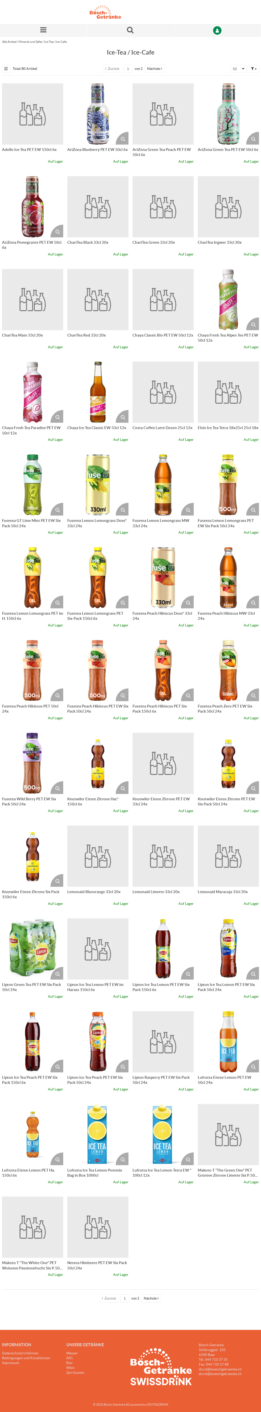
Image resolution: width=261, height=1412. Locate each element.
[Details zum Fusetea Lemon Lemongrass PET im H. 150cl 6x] (32, 577)
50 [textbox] (235, 69)
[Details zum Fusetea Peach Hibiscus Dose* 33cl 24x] (163, 577)
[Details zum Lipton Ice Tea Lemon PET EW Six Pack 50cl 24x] (228, 949)
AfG (69, 1358)
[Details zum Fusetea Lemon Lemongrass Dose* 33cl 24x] (97, 485)
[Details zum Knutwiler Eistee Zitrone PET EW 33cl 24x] (163, 763)
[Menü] (43, 30)
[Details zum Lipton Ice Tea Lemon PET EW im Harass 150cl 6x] (97, 949)
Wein (70, 1368)
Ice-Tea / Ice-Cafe (55, 41)
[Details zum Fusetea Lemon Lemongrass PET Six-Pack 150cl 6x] (97, 577)
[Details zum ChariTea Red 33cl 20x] (97, 299)
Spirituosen (75, 1372)
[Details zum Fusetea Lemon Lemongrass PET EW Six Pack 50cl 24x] (228, 485)
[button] (155, 69)
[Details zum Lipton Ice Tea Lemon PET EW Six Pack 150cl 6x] (163, 949)
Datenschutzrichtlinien (20, 1353)
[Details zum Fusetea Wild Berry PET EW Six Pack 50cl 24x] (32, 763)
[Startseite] (114, 12)
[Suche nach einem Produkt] (130, 30)
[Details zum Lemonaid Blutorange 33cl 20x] (97, 856)
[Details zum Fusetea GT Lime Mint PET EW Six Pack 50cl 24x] (32, 485)
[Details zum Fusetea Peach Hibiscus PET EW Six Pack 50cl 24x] (97, 670)
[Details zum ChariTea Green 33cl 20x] (163, 206)
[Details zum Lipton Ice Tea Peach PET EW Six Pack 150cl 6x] (32, 1041)
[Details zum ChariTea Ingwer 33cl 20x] (228, 206)
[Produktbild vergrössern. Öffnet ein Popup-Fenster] (122, 138)
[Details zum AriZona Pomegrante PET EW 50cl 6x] (32, 206)
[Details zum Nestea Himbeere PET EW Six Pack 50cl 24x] (97, 1227)
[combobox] (238, 69)
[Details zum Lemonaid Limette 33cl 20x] (163, 856)
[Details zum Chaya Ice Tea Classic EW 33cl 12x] (97, 392)
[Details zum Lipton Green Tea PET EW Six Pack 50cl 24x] (32, 949)
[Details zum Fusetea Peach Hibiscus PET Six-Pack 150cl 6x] (163, 670)
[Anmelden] (217, 30)
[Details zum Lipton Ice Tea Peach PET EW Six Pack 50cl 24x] (97, 1041)
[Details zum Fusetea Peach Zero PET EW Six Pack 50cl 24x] (228, 670)
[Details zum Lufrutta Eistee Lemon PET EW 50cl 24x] (228, 1041)
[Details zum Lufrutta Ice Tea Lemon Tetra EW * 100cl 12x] (163, 1134)
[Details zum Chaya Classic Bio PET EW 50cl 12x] (163, 299)
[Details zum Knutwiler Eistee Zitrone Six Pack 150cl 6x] (32, 856)
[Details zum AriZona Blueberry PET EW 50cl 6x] (97, 114)
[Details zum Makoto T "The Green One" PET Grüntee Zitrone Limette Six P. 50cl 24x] (228, 1134)
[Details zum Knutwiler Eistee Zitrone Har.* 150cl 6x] (97, 763)
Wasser (72, 1353)
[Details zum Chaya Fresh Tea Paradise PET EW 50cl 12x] (32, 392)
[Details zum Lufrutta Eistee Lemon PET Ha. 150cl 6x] (32, 1134)
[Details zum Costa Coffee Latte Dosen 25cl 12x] (163, 392)
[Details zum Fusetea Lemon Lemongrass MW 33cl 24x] (163, 485)
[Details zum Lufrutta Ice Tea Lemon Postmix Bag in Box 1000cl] (97, 1134)
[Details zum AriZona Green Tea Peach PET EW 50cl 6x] (163, 114)
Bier (69, 1363)
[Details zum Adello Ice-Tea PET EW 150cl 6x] (32, 114)
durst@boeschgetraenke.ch (220, 1374)
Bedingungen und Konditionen (26, 1358)
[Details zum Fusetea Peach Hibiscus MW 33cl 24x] (228, 577)
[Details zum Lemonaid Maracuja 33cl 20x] (228, 856)
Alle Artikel (9, 41)
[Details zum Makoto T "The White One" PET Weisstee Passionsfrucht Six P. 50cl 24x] (32, 1227)
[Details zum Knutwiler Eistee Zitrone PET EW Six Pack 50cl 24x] (228, 763)
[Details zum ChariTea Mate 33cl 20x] (32, 299)
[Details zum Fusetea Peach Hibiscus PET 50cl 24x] (32, 670)
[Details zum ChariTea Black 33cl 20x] (97, 206)
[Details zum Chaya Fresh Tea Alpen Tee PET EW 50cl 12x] (228, 299)
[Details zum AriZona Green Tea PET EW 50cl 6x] (228, 114)
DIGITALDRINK (157, 1404)
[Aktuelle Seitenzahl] (128, 69)
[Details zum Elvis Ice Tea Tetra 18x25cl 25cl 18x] (228, 392)
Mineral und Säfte (30, 41)
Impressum (10, 1363)
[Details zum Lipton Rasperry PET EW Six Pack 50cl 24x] (163, 1041)
